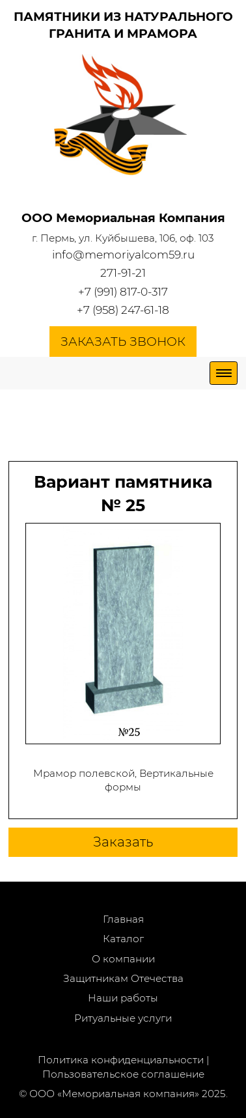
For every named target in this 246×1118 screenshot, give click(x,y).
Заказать (123, 841)
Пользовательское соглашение (123, 1074)
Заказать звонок (123, 341)
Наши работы (123, 998)
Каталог (123, 938)
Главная (123, 919)
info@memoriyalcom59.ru (123, 254)
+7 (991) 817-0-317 (123, 291)
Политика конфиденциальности (121, 1060)
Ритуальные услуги (123, 1018)
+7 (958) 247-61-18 (123, 309)
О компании (123, 959)
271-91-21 (123, 272)
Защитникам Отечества (123, 978)
